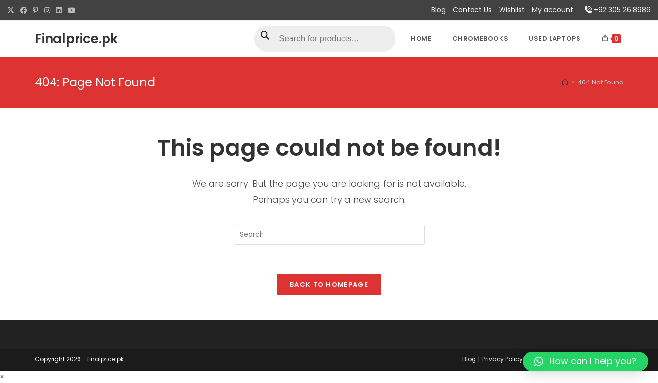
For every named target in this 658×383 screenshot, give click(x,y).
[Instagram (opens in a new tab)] (47, 10)
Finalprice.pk (76, 39)
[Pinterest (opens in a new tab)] (35, 10)
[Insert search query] (329, 235)
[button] (585, 361)
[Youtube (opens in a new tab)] (72, 10)
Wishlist (512, 10)
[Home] (565, 82)
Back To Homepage (329, 284)
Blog (438, 10)
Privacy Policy (502, 359)
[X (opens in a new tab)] (12, 10)
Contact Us (472, 10)
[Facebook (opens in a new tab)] (23, 10)
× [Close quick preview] (2, 377)
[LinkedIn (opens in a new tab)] (59, 10)
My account (552, 10)
